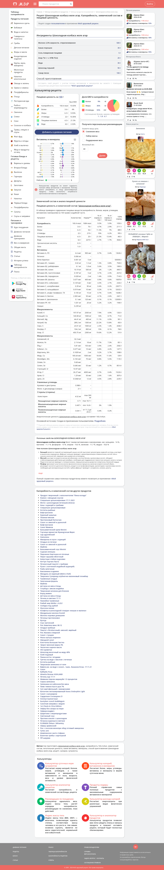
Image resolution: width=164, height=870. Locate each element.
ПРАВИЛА (97, 863)
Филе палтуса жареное (50, 637)
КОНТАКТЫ (100, 858)
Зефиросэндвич (47, 711)
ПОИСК (50, 847)
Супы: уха (44, 730)
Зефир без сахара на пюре (52, 708)
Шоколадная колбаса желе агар (107, 12)
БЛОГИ (15, 856)
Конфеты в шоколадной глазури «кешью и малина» (63, 610)
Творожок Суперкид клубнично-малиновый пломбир (64, 576)
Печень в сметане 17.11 (50, 598)
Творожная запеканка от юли (53, 664)
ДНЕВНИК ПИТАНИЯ (19, 847)
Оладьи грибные (47, 628)
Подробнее (99, 421)
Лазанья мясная (47, 517)
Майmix (43, 547)
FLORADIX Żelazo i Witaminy (52, 723)
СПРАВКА (87, 851)
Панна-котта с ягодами (50, 657)
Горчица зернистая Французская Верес (57, 532)
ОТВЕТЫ (51, 860)
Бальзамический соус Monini (53, 549)
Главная (39, 12)
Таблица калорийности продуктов (56, 12)
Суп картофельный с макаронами (55, 689)
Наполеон (44, 537)
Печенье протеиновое (50, 618)
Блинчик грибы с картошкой (53, 735)
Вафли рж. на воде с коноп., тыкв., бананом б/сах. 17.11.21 (66, 667)
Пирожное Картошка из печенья (54, 554)
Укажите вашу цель (90, 129)
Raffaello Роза (46, 672)
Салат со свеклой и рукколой (53, 522)
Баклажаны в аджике (49, 571)
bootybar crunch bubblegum (52, 701)
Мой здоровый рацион (88, 23)
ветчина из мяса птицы (50, 586)
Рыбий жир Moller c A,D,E (51, 603)
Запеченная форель (49, 581)
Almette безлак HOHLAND (51, 674)
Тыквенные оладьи (48, 579)
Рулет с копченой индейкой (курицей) (57, 566)
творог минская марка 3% (51, 645)
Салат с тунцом (47, 635)
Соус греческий (47, 623)
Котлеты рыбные (47, 510)
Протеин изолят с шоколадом (53, 718)
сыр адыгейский (47, 534)
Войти (150, 4)
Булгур (43, 620)
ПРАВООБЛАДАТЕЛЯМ (91, 847)
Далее (102, 155)
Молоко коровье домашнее (52, 615)
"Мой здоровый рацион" (82, 86)
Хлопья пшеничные (49, 699)
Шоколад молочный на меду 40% (55, 652)
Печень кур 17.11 (47, 677)
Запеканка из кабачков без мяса (54, 684)
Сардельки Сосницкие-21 (51, 696)
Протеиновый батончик (51, 520)
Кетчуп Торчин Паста (49, 561)
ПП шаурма (45, 738)
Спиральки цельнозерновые (52, 507)
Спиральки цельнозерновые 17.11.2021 (57, 500)
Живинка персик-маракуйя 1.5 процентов (58, 679)
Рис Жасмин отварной (50, 632)
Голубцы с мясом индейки (52, 588)
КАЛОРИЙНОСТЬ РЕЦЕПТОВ (57, 856)
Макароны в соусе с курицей (53, 539)
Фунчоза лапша (47, 608)
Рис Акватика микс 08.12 (51, 625)
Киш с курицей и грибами (52, 505)
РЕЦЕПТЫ (16, 851)
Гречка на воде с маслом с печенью (56, 659)
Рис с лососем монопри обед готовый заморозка (62, 728)
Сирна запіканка (47, 681)
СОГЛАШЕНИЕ (89, 863)
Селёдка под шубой (49, 606)
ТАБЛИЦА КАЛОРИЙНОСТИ (57, 851)
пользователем (58, 23)
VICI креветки (46, 650)
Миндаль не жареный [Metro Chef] (55, 574)
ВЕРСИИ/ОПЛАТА (90, 854)
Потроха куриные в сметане (52, 721)
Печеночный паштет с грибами (54, 564)
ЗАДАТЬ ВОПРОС (90, 858)
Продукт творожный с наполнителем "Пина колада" (63, 495)
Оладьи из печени (48, 542)
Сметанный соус (47, 716)
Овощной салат (47, 640)
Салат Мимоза (46, 527)
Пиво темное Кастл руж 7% (52, 686)
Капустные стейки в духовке (52, 559)
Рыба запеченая (47, 569)
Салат (42, 669)
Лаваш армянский (48, 726)
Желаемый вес (88, 145)
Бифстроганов (46, 525)
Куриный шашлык (48, 515)
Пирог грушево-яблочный (51, 556)
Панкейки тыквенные (49, 601)
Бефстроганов (46, 512)
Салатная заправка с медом (52, 704)
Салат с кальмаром (48, 694)
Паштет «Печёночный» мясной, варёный (58, 630)
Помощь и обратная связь (21, 278)
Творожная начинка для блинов (54, 591)
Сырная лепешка (47, 552)
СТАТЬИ (15, 860)
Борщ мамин (46, 593)
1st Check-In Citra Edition (51, 706)
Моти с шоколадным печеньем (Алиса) (57, 503)
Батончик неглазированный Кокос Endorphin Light (62, 691)
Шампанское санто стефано (52, 733)
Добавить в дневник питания (57, 132)
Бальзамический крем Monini (53, 530)
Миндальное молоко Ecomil (52, 613)
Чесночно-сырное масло (51, 647)
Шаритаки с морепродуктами (53, 713)
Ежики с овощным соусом (51, 498)
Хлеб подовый (46, 655)
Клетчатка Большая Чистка (52, 642)
